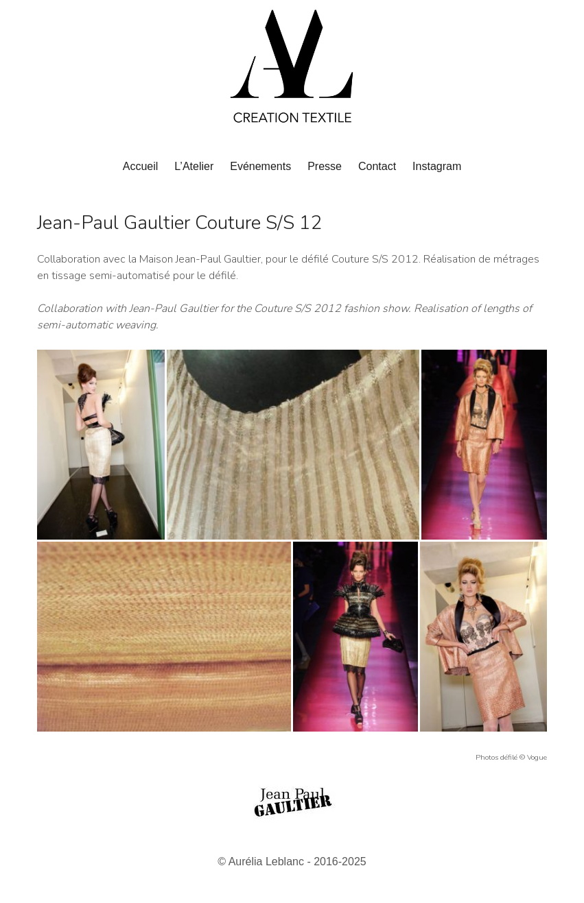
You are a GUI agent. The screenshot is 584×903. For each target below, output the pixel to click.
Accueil (141, 166)
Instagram (436, 166)
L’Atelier (193, 166)
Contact (377, 166)
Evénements (260, 166)
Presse (324, 166)
